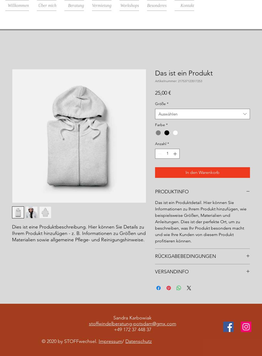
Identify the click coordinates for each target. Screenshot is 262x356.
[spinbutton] (167, 153)
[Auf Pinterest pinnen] (168, 288)
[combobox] (202, 114)
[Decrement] (159, 153)
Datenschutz (138, 341)
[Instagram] (246, 327)
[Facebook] (228, 327)
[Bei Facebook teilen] (158, 288)
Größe (161, 103)
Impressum (110, 341)
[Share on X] (189, 288)
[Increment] (175, 153)
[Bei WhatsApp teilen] (179, 288)
